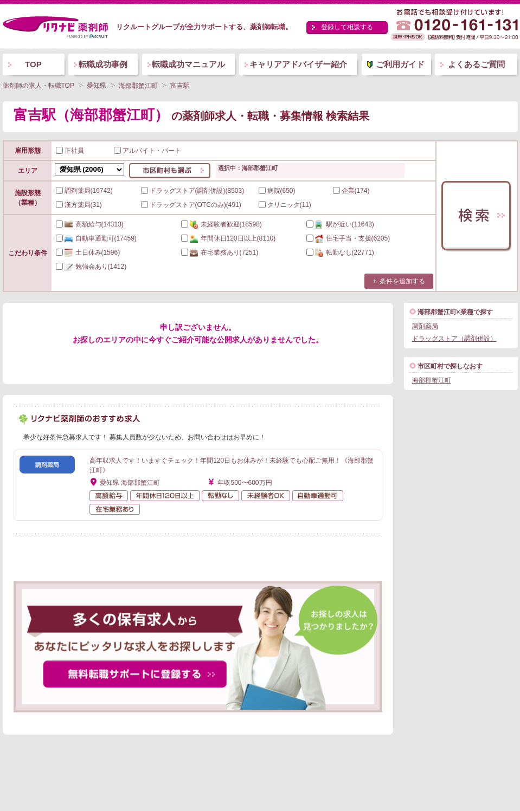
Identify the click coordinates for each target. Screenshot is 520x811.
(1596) (88, 252)
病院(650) (277, 190)
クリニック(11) (285, 205)
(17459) (96, 238)
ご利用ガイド (400, 64)
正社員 (70, 150)
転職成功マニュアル (188, 64)
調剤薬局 (425, 326)
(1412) (91, 266)
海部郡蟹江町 (431, 380)
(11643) (340, 224)
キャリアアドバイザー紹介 (298, 64)
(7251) (220, 252)
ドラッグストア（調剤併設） (454, 338)
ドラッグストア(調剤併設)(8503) (193, 190)
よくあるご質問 (476, 64)
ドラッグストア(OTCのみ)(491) (191, 205)
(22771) (340, 252)
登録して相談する (347, 27)
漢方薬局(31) (79, 205)
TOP (33, 64)
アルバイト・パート (147, 150)
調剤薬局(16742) (84, 190)
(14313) (90, 224)
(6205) (348, 238)
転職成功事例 (103, 64)
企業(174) (351, 190)
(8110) (228, 238)
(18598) (221, 224)
